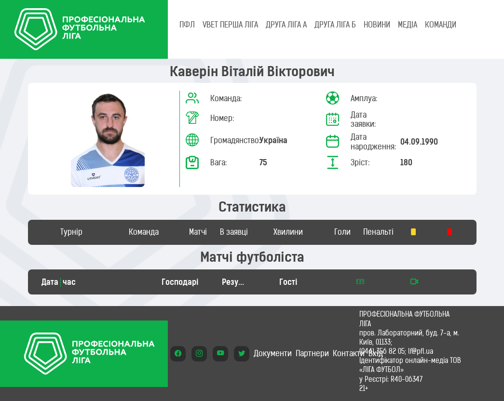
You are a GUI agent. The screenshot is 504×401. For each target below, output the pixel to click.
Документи (273, 353)
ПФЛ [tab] (187, 24)
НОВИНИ (377, 24)
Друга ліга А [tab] (286, 24)
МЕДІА (407, 24)
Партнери (312, 353)
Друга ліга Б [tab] (335, 24)
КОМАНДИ (440, 24)
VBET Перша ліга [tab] (230, 24)
